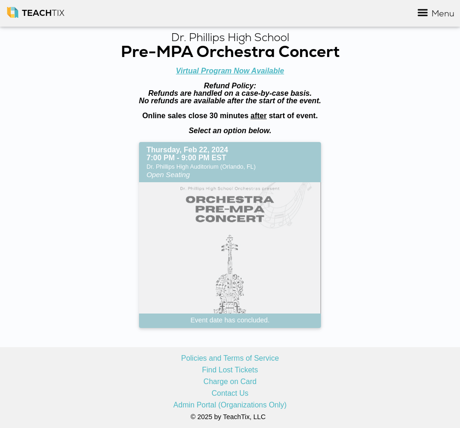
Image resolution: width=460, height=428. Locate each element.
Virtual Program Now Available (230, 71)
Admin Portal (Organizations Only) (230, 405)
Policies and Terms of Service (230, 358)
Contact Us (229, 393)
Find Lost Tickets (230, 370)
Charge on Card (230, 381)
